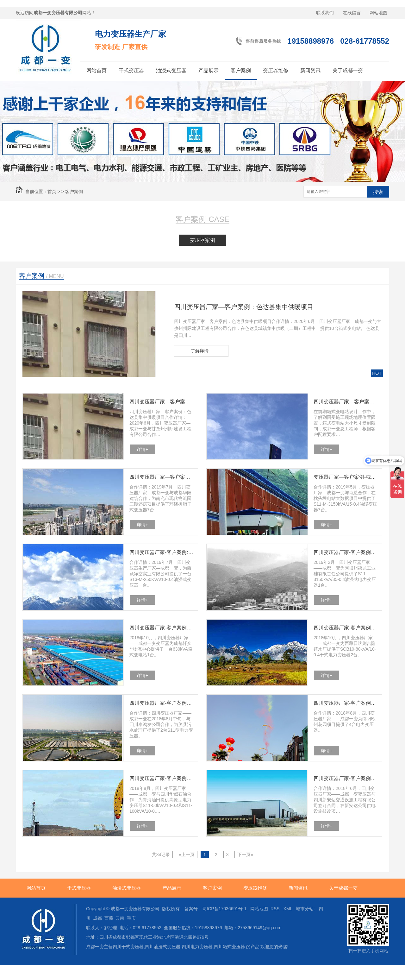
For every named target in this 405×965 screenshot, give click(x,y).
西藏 (108, 918)
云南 (119, 918)
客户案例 (241, 70)
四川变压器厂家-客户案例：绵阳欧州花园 (346, 703)
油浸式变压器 (171, 70)
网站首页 (96, 70)
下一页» (245, 854)
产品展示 (208, 70)
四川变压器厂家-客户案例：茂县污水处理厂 (161, 703)
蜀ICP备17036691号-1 (224, 908)
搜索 (378, 192)
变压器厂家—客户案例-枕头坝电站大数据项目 (346, 477)
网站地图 (378, 12)
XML (288, 908)
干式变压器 (131, 70)
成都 (97, 918)
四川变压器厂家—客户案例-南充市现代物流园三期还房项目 (161, 477)
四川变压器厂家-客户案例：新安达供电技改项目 (346, 778)
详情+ (142, 449)
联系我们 (325, 12)
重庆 (131, 918)
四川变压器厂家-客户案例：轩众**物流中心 (161, 627)
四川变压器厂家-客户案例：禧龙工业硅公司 (346, 552)
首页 (51, 191)
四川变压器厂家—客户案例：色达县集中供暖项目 (243, 306)
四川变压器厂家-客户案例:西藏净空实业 (161, 552)
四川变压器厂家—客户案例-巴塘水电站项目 (346, 401)
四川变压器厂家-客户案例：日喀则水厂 (346, 627)
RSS (276, 908)
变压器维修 (275, 70)
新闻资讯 (310, 70)
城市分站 (305, 908)
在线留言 (352, 12)
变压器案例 (202, 240)
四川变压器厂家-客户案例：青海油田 (161, 778)
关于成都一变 (348, 70)
